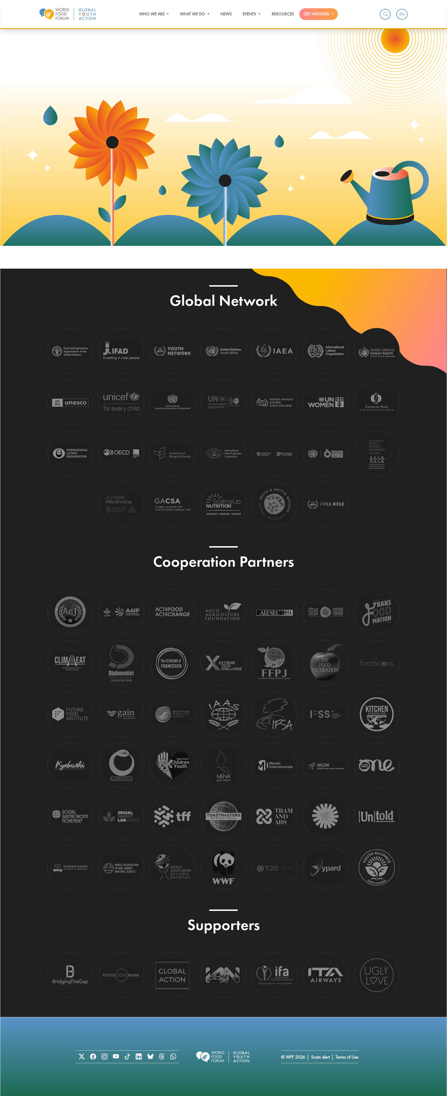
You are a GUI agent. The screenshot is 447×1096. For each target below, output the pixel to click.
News (226, 14)
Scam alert (320, 1057)
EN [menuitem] (402, 14)
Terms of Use (347, 1057)
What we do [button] (193, 14)
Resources (283, 14)
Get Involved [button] (316, 14)
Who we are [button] (152, 14)
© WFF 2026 (293, 1057)
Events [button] (250, 14)
